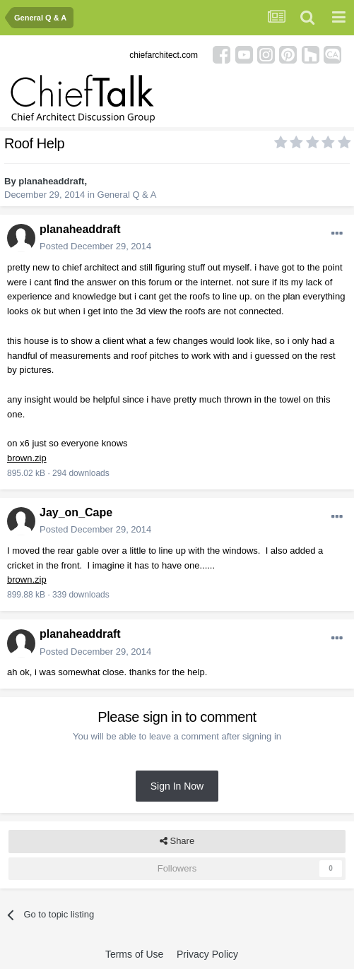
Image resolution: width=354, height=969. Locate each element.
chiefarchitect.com (163, 55)
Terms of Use (134, 954)
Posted (95, 246)
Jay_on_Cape (76, 512)
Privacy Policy (207, 954)
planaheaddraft (51, 181)
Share (177, 841)
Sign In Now (177, 786)
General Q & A (127, 194)
